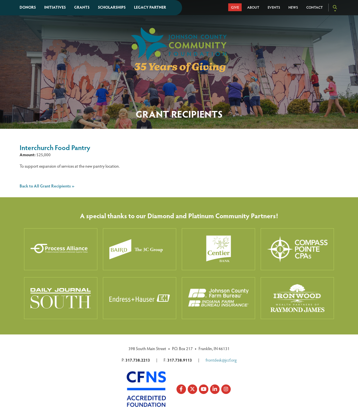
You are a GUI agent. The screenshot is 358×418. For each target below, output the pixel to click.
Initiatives (55, 7)
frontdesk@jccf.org (221, 360)
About (253, 7)
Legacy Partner (150, 7)
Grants (82, 7)
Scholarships (112, 7)
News (293, 7)
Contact (314, 7)
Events (274, 7)
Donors (28, 7)
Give (235, 7)
